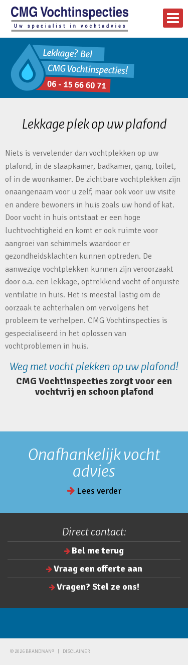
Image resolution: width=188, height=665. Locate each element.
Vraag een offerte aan (98, 568)
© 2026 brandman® (32, 651)
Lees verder (94, 490)
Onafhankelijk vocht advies (94, 463)
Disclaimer (76, 651)
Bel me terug (98, 550)
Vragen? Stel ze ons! (98, 586)
